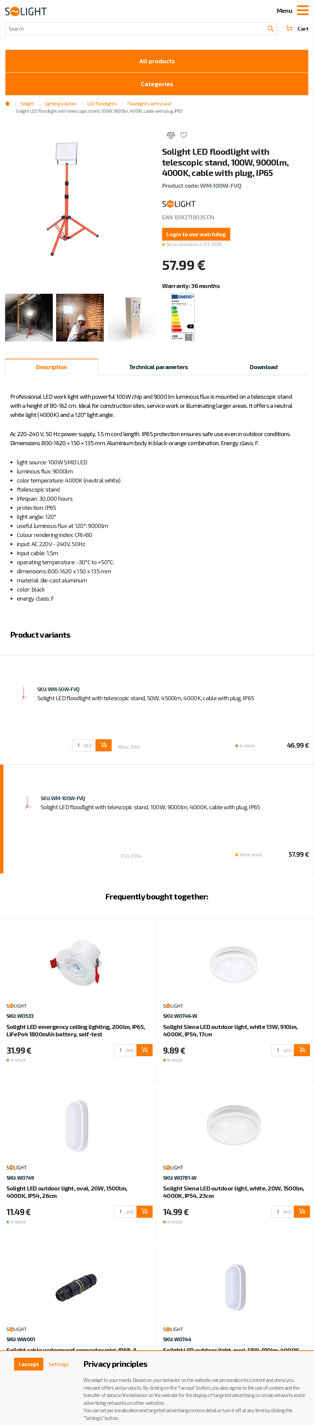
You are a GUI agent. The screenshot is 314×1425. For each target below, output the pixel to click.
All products (157, 61)
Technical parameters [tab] (158, 366)
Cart (297, 28)
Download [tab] (263, 366)
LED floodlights (102, 103)
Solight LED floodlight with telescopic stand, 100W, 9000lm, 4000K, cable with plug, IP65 (99, 111)
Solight (27, 103)
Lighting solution (61, 103)
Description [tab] (51, 366)
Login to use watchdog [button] (196, 234)
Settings (59, 1364)
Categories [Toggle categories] (157, 83)
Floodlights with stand (149, 103)
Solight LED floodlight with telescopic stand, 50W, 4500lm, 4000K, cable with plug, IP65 (145, 698)
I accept (29, 1364)
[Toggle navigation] (303, 11)
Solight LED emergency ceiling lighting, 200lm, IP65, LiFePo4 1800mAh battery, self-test (75, 1030)
